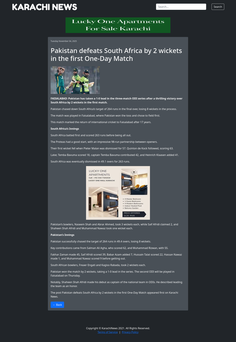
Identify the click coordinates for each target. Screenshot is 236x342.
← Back (57, 305)
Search (218, 7)
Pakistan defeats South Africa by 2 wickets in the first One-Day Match (104, 292)
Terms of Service (108, 332)
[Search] (181, 7)
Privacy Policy (130, 332)
